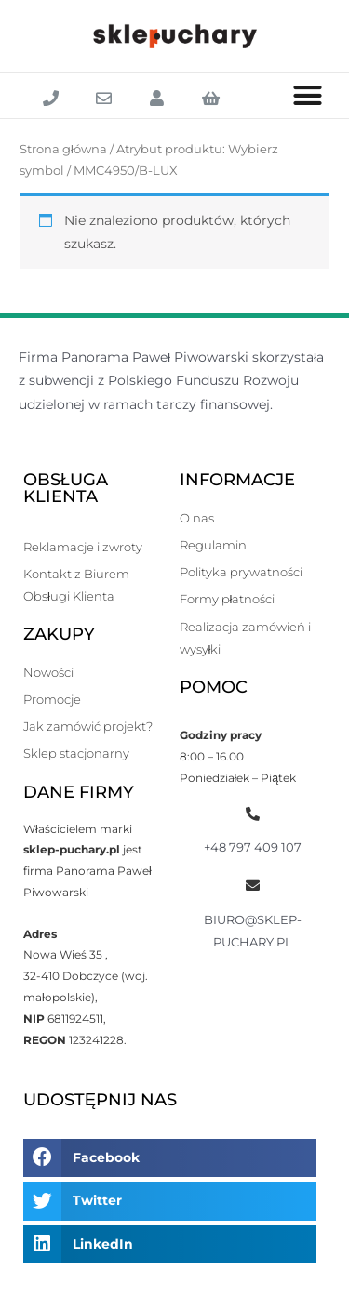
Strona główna (63, 149)
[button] (308, 96)
